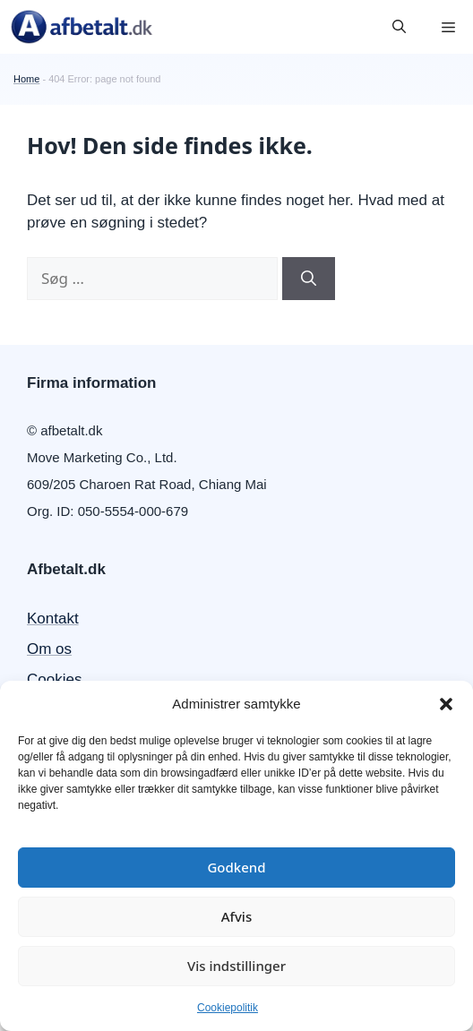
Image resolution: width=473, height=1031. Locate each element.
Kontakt (53, 618)
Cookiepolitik (227, 1007)
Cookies (54, 679)
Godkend (236, 867)
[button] (446, 704)
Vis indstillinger (236, 966)
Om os (49, 648)
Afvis (236, 916)
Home (26, 78)
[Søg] (308, 278)
